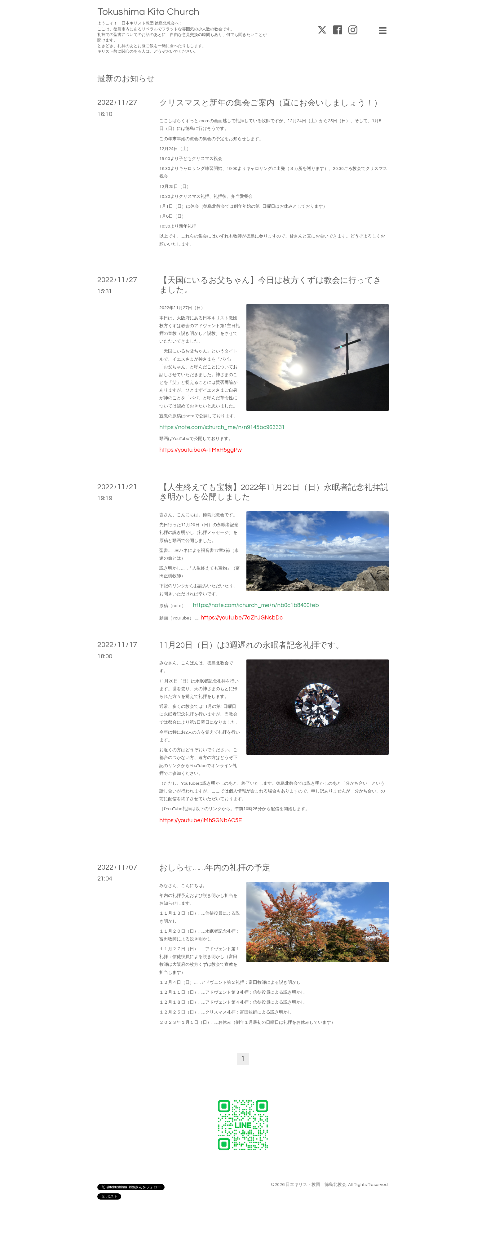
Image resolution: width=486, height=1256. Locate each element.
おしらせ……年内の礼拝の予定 (214, 868)
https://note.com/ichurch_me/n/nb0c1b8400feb (256, 605)
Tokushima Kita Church (148, 12)
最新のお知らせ (126, 79)
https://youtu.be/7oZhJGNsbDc (242, 618)
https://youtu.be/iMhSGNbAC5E (200, 820)
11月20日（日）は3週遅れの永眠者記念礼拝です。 (251, 645)
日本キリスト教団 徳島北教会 (315, 1185)
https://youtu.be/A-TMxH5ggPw (200, 450)
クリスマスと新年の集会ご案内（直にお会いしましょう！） (270, 103)
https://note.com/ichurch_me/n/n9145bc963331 (222, 427)
